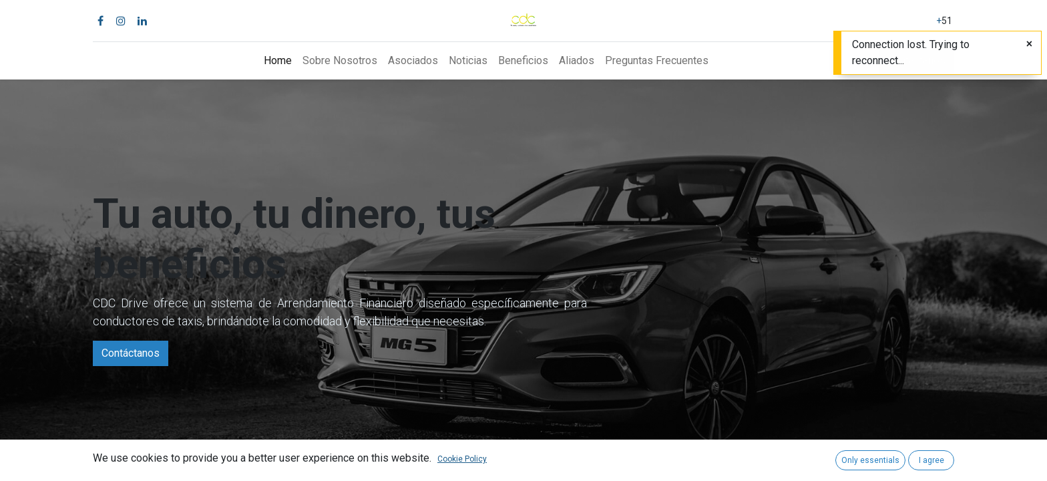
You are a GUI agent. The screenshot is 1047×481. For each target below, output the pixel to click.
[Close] (1029, 44)
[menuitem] (277, 60)
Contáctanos (130, 353)
